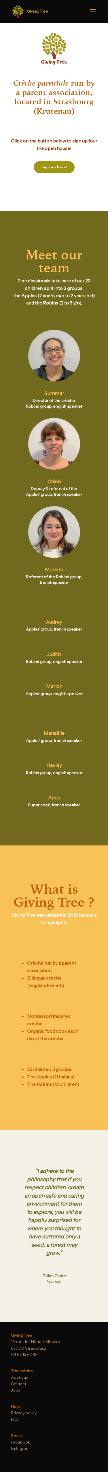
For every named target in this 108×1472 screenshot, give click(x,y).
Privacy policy (24, 1412)
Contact (18, 1383)
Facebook (20, 1442)
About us (19, 1377)
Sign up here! (54, 167)
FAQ (15, 1419)
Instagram (20, 1448)
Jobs (15, 1390)
